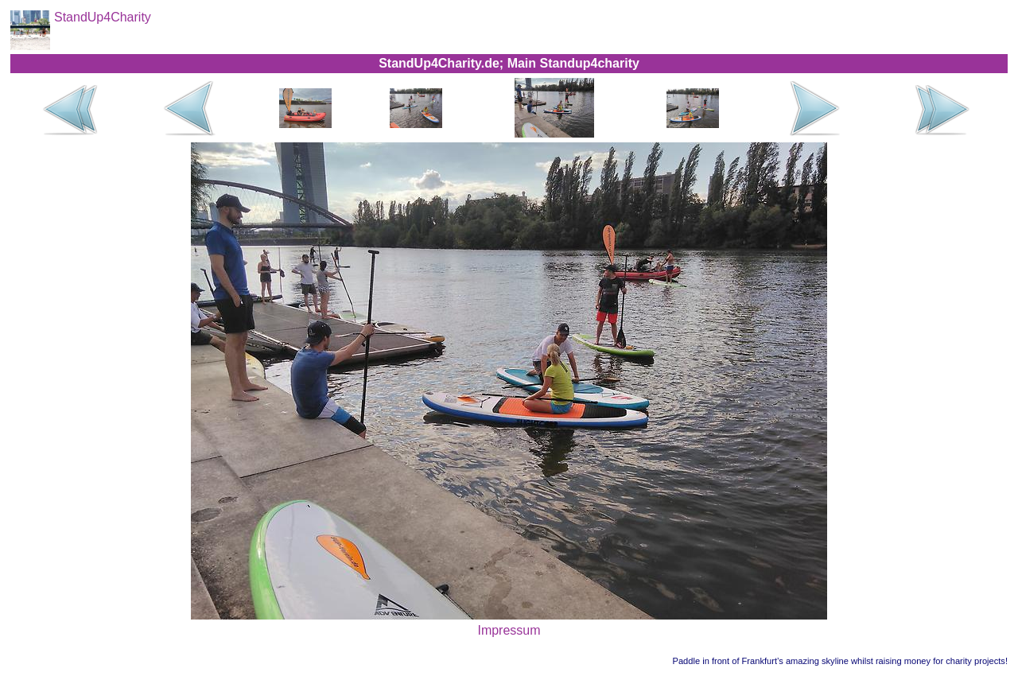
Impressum (508, 630)
